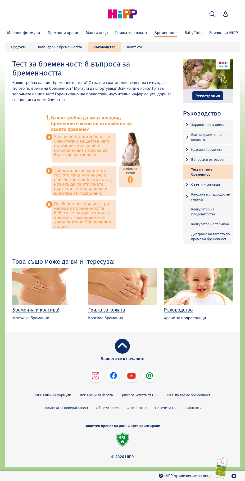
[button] (212, 14)
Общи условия (107, 407)
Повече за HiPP (167, 407)
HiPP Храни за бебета (96, 395)
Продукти (18, 47)
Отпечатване (137, 407)
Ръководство (104, 47)
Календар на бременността (60, 47)
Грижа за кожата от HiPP (139, 395)
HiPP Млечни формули (53, 395)
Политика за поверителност (65, 407)
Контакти (134, 47)
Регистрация (207, 95)
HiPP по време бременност (188, 395)
